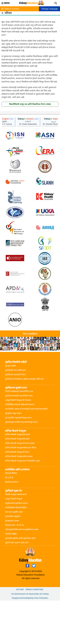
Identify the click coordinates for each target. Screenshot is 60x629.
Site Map (20, 618)
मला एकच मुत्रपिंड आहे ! (14, 540)
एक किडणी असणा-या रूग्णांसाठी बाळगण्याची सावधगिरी (26, 437)
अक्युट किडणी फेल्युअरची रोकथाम (18, 428)
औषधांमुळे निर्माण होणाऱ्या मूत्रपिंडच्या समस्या (22, 558)
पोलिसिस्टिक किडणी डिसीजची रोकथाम (19, 433)
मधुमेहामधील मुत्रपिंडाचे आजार (16, 531)
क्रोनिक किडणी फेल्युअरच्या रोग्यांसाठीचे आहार (22, 489)
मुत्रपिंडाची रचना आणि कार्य (15, 398)
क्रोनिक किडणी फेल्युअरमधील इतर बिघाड (20, 476)
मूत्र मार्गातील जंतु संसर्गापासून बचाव (18, 446)
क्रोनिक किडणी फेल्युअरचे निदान (17, 480)
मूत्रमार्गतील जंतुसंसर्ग (12, 545)
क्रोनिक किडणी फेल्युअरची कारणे (17, 463)
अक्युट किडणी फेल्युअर (13, 527)
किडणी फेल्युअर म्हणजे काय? (16, 523)
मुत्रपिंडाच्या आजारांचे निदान (15, 403)
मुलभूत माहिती (10, 394)
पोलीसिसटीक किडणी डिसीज (15, 536)
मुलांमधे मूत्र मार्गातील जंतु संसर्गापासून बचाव (21, 450)
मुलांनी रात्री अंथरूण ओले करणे (16, 571)
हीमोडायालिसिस (11, 501)
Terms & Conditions (34, 618)
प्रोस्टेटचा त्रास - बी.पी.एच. (14, 553)
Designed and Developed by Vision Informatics (30, 626)
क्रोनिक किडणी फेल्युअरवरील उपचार (19, 485)
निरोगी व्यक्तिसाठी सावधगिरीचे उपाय (19, 420)
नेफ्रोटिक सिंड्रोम (11, 562)
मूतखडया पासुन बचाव (13, 441)
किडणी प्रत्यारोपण (11, 510)
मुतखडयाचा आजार (12, 549)
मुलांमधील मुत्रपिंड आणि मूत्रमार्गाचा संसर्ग (20, 566)
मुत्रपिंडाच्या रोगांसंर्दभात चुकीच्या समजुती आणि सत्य (24, 407)
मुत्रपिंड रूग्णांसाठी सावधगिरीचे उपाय (19, 424)
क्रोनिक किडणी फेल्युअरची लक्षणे (17, 467)
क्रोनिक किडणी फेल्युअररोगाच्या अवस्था (20, 471)
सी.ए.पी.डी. (9, 506)
